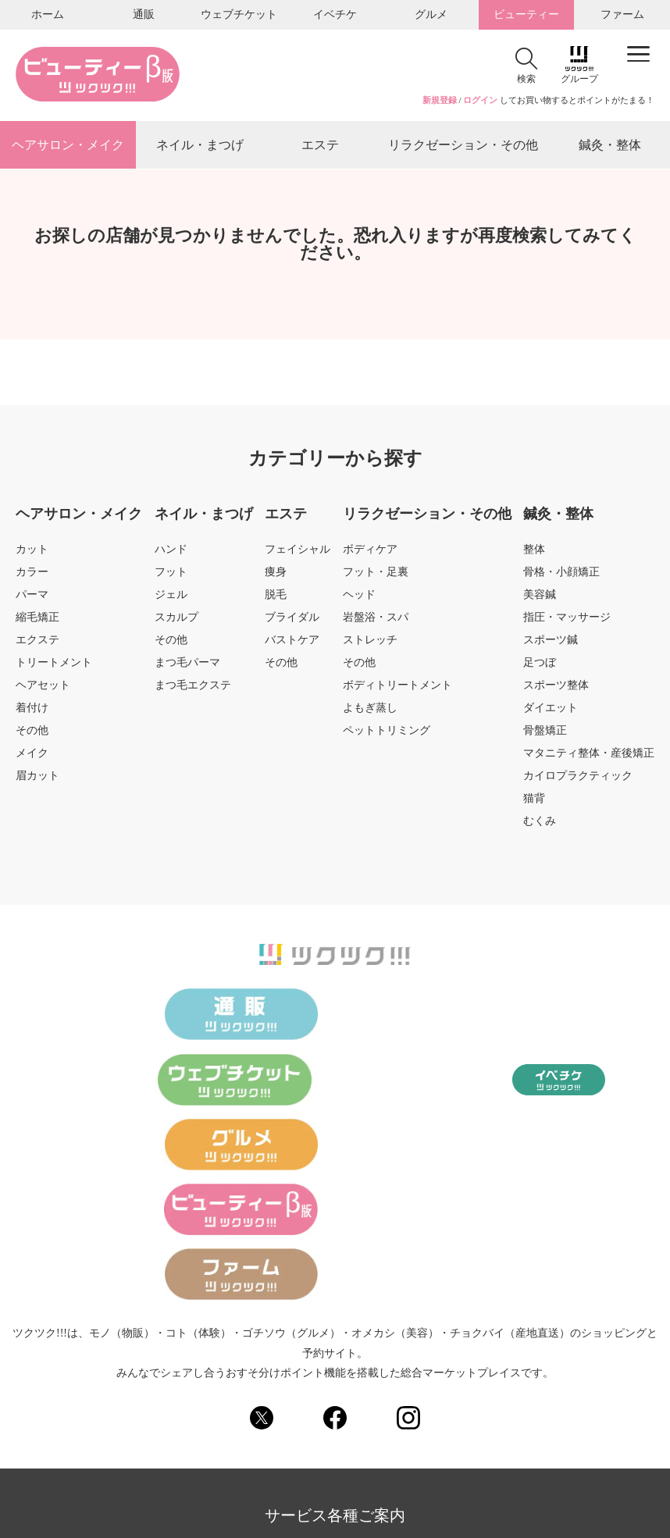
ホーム (47, 14)
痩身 (276, 575)
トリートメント (54, 665)
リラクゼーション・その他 (463, 146)
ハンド (171, 552)
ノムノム (441, 1396)
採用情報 (336, 1396)
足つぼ (539, 665)
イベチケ (335, 14)
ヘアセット (43, 688)
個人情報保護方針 (243, 1334)
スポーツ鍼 (550, 643)
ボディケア (370, 552)
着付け (32, 711)
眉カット (37, 779)
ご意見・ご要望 (427, 1365)
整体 (534, 552)
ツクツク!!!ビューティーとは (297, 1365)
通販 (144, 14)
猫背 (534, 801)
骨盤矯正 (545, 733)
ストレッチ (370, 643)
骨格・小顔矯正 (561, 575)
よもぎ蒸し (370, 711)
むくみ (539, 824)
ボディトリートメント (397, 688)
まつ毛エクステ (193, 688)
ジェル (171, 598)
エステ (320, 146)
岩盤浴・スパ (375, 620)
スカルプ (176, 620)
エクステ (37, 643)
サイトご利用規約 (513, 1334)
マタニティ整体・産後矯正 (588, 756)
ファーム (622, 14)
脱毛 (276, 598)
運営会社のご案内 (250, 1396)
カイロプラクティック (578, 779)
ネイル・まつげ (200, 146)
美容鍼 (539, 598)
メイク (32, 756)
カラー (32, 575)
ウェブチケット (239, 14)
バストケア (292, 643)
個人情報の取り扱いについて (378, 1334)
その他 (32, 733)
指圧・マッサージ (567, 620)
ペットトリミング (386, 733)
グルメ (431, 14)
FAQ (389, 1396)
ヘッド (359, 598)
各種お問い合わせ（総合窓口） (129, 1365)
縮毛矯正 (37, 620)
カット (32, 552)
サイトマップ (146, 1334)
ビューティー (526, 14)
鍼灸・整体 (610, 146)
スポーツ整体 (556, 688)
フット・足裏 (375, 575)
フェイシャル (297, 552)
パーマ (32, 598)
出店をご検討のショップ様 (551, 1365)
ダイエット (550, 711)
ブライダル (292, 620)
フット (171, 575)
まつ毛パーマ (187, 665)
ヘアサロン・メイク (68, 146)
